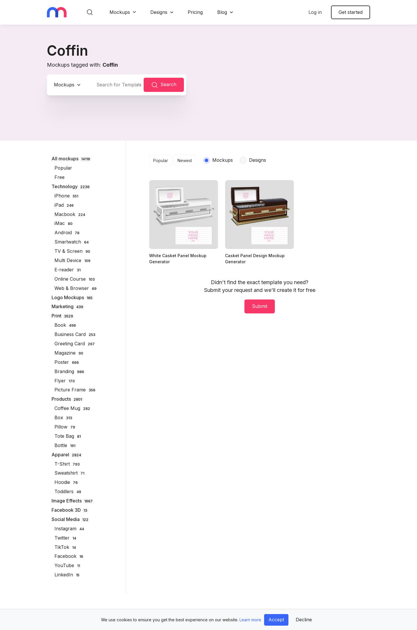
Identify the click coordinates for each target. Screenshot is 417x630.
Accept (276, 619)
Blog (222, 12)
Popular (160, 160)
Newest (185, 160)
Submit (259, 306)
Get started (351, 12)
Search (163, 84)
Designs (158, 12)
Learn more (250, 619)
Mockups (119, 12)
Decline (304, 619)
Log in (315, 12)
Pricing (195, 12)
